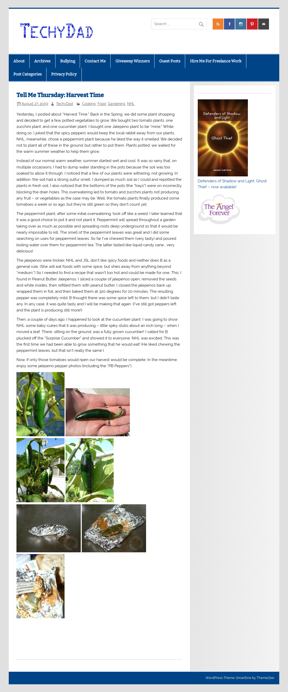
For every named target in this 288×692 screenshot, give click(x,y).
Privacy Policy (64, 74)
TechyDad (64, 104)
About (19, 61)
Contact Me (95, 61)
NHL (130, 104)
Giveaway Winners (132, 61)
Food (101, 104)
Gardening (116, 104)
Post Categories (27, 74)
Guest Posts (169, 61)
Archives (42, 61)
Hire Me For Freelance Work (215, 61)
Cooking (89, 104)
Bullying (67, 61)
